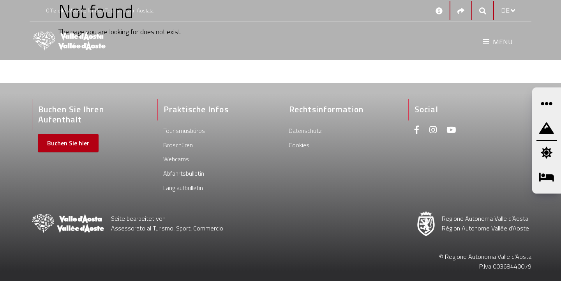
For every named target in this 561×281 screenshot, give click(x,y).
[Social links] (460, 11)
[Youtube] (451, 131)
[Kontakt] (439, 10)
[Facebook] (417, 131)
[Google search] (482, 11)
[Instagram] (433, 131)
